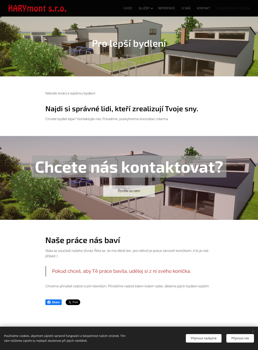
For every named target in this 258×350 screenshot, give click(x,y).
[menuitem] (122, 8)
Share (53, 302)
